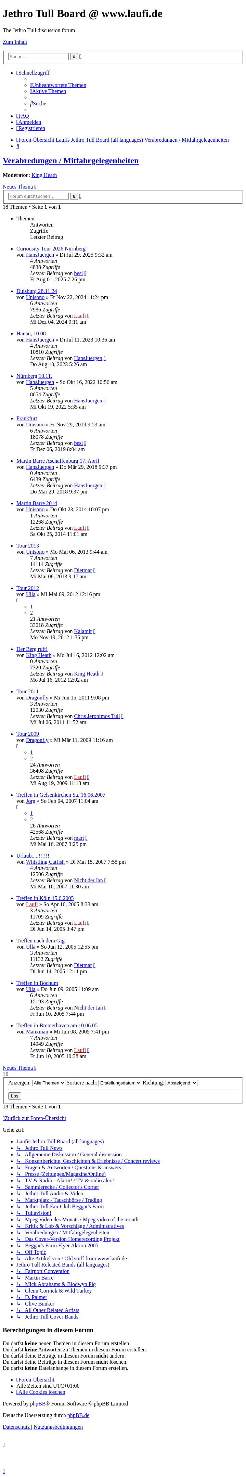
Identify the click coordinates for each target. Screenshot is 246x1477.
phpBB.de (78, 1415)
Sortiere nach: (104, 1083)
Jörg (30, 801)
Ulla (31, 594)
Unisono (35, 297)
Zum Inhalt (15, 42)
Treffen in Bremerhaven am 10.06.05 (57, 1025)
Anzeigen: (36, 1083)
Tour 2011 (27, 691)
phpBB (38, 1404)
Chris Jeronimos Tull (97, 716)
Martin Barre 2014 (36, 503)
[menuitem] (58, 85)
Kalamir (83, 631)
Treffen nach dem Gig (40, 940)
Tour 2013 (27, 546)
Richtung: (170, 1083)
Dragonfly (37, 698)
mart (79, 838)
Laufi (80, 316)
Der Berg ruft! (32, 649)
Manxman (37, 1032)
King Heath (44, 175)
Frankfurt (26, 418)
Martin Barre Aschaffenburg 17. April (57, 461)
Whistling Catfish (45, 862)
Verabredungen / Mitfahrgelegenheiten (71, 160)
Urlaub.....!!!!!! (32, 856)
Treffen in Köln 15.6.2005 (45, 898)
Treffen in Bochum (37, 983)
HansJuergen (40, 255)
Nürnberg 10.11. (34, 376)
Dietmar (83, 570)
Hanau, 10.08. (31, 333)
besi (78, 273)
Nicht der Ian (88, 880)
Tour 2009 (27, 734)
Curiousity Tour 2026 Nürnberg (51, 249)
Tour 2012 (27, 588)
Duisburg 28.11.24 (36, 291)
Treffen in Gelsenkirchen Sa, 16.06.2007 (60, 795)
